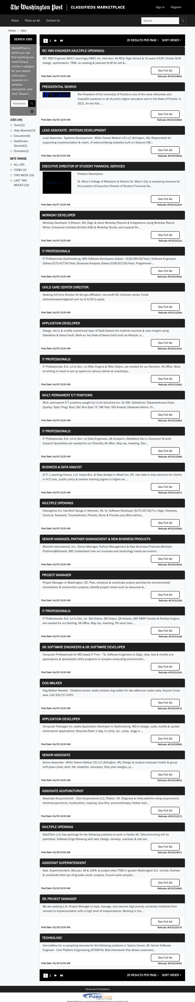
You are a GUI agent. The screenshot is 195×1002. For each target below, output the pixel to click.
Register (176, 7)
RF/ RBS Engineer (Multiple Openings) (73, 51)
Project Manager (56, 575)
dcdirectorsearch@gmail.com (61, 299)
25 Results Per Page (142, 40)
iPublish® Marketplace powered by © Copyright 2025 (97, 996)
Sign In (160, 7)
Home (15, 20)
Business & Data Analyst (62, 467)
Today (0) (20, 170)
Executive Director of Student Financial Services (83, 166)
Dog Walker (52, 683)
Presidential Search (59, 87)
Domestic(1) (21, 151)
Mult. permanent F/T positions (67, 395)
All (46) (19, 164)
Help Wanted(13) (24, 130)
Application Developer (61, 323)
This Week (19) (24, 175)
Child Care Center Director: (65, 287)
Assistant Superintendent (64, 863)
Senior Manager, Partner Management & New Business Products (96, 539)
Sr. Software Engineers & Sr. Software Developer (83, 647)
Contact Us (53, 20)
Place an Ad (32, 20)
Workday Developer (58, 215)
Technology (52, 938)
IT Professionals (56, 251)
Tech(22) (19, 125)
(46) (16, 120)
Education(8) (22, 136)
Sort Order (170, 40)
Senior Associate (56, 755)
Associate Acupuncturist (63, 791)
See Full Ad (165, 70)
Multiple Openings (57, 503)
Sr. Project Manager (59, 899)
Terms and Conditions (97, 989)
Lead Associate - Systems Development (74, 130)
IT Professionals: (56, 359)
